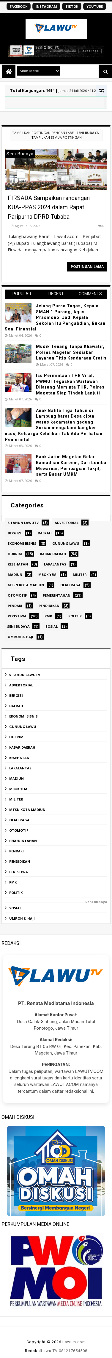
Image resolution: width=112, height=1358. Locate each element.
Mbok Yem (47, 574)
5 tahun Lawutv (23, 522)
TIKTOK (71, 6)
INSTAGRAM (46, 6)
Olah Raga (70, 585)
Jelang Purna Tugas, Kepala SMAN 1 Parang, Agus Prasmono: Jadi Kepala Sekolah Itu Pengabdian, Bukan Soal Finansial (55, 317)
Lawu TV (49, 1351)
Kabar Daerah (53, 554)
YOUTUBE (94, 6)
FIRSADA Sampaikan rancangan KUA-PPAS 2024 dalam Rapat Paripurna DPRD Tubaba (49, 207)
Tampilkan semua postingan (56, 137)
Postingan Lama (87, 266)
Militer (80, 574)
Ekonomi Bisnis (22, 543)
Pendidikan (49, 605)
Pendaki (15, 605)
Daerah (45, 533)
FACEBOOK (18, 6)
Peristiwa (17, 616)
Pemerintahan (56, 595)
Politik (75, 616)
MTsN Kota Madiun (26, 585)
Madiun (15, 574)
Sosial (51, 626)
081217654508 (73, 1351)
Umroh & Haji (20, 637)
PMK (48, 616)
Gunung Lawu (65, 543)
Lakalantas (55, 564)
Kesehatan (18, 564)
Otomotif (17, 595)
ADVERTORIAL (66, 522)
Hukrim (15, 554)
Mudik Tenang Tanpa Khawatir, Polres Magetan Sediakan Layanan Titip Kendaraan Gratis (71, 352)
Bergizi (14, 533)
